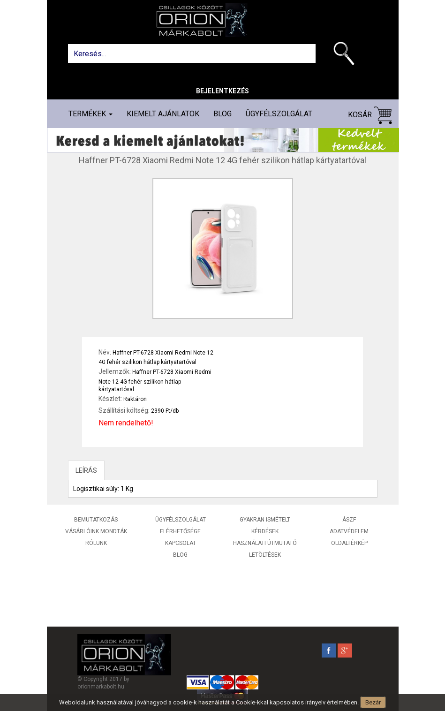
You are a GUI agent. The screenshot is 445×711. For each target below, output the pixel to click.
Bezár (373, 702)
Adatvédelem (349, 531)
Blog (222, 113)
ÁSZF (349, 519)
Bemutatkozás (96, 519)
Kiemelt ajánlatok (163, 113)
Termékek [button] (90, 113)
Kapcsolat (180, 543)
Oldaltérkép (349, 543)
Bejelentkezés (222, 91)
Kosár (370, 115)
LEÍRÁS (86, 470)
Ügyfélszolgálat (279, 113)
